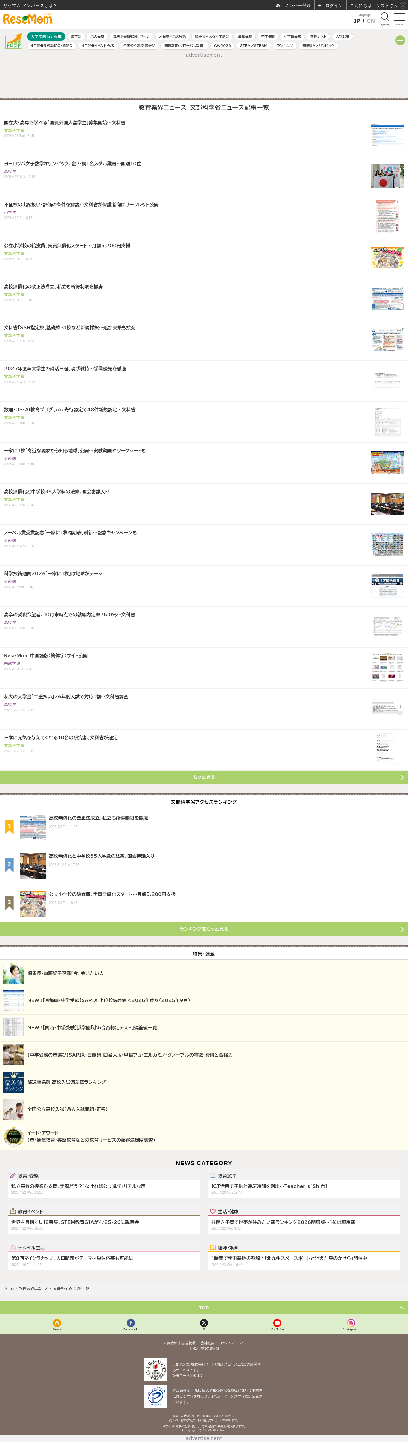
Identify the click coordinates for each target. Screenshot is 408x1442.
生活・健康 (228, 1211)
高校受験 (245, 36)
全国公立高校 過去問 (139, 45)
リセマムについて (231, 1343)
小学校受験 (292, 36)
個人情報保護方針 (206, 1348)
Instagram (350, 1329)
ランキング (285, 45)
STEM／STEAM (254, 45)
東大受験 (97, 36)
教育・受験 (28, 1175)
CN (371, 21)
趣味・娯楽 (228, 1247)
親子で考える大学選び (212, 36)
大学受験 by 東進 (46, 36)
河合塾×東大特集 (172, 36)
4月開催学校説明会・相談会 (51, 45)
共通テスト (318, 36)
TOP (204, 1307)
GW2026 (222, 45)
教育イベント (30, 1211)
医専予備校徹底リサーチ (131, 36)
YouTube (277, 1329)
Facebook (130, 1329)
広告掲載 (188, 1343)
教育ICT (227, 1175)
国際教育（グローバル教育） (184, 45)
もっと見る (204, 777)
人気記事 (342, 36)
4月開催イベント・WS (98, 45)
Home (57, 1329)
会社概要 (207, 1343)
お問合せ (170, 1343)
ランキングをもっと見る (204, 929)
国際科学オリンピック (318, 45)
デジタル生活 (31, 1247)
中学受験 (268, 36)
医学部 (76, 36)
